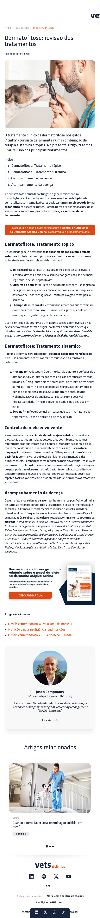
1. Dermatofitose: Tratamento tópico (34, 165)
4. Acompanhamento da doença (30, 184)
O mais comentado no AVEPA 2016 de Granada (40, 635)
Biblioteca (22, 27)
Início (8, 27)
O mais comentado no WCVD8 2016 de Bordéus (40, 624)
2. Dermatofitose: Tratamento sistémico (37, 172)
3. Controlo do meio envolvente (30, 178)
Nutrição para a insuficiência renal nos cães (36, 629)
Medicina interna (43, 27)
